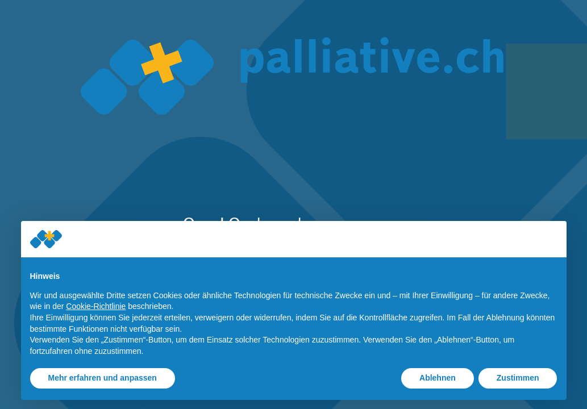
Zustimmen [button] (518, 377)
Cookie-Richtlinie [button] (96, 306)
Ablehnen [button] (437, 377)
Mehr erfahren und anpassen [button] (102, 377)
